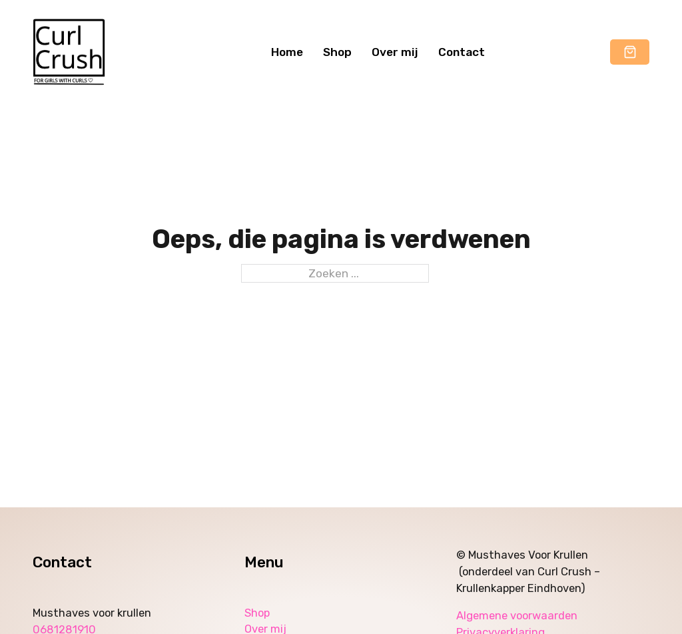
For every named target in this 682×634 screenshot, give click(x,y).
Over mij (395, 52)
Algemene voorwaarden (518, 615)
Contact (461, 52)
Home (287, 52)
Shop (337, 52)
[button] (630, 53)
